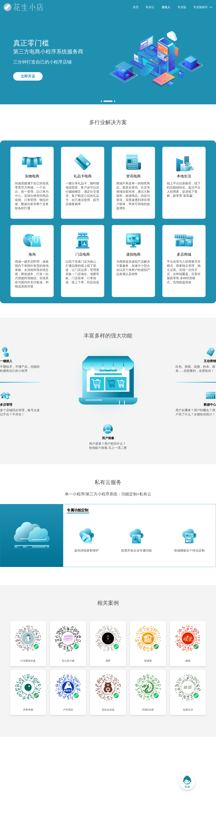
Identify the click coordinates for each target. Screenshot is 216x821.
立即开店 (28, 76)
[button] (101, 101)
